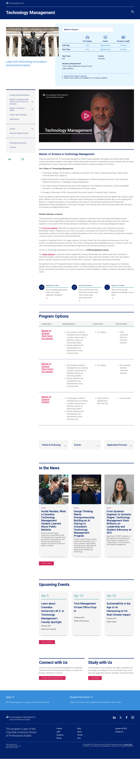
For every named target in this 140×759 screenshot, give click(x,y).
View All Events (47, 642)
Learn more (95, 678)
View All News (46, 563)
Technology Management (30, 12)
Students (60, 735)
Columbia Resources (18, 143)
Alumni (59, 738)
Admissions (14, 119)
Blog (79, 728)
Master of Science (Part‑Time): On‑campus (48, 367)
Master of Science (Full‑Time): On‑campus (47, 334)
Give (79, 738)
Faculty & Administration (19, 95)
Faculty (59, 728)
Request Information (81, 697)
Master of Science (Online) (46, 399)
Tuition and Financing (18, 115)
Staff (58, 732)
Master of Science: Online (22, 109)
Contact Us (119, 732)
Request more (52, 678)
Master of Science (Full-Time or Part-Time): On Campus (22, 101)
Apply (10, 697)
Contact (13, 147)
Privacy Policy (128, 744)
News (79, 732)
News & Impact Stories (19, 133)
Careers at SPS (121, 728)
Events (22, 128)
